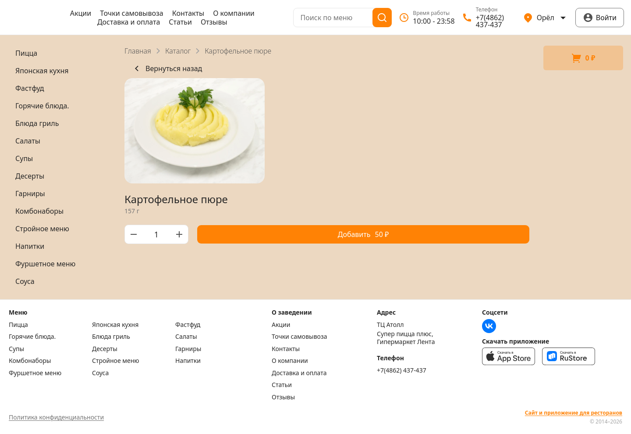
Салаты (186, 337)
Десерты (104, 349)
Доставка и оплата (128, 21)
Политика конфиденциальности (56, 417)
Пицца (18, 325)
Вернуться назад (166, 68)
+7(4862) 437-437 (401, 370)
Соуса (100, 373)
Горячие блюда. (32, 337)
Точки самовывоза (131, 13)
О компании (234, 13)
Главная (137, 50)
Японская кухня (115, 325)
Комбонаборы (30, 361)
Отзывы (214, 21)
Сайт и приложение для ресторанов (573, 412)
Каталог (178, 50)
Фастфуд (187, 325)
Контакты (188, 13)
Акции (80, 13)
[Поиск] (382, 17)
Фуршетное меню (35, 373)
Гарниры (188, 349)
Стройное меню (115, 361)
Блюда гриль (111, 337)
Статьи (180, 21)
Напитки (188, 361)
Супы (16, 349)
